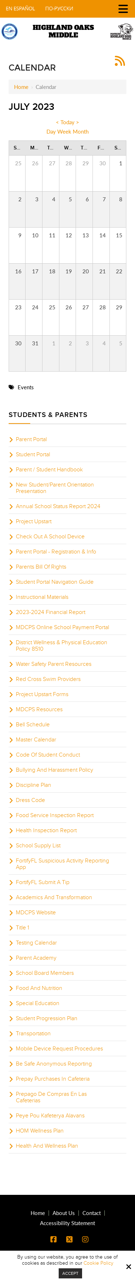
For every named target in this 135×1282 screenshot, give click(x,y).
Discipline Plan (33, 785)
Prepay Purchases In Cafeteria (53, 1079)
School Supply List (38, 845)
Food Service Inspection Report (55, 815)
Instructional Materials (42, 597)
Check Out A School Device (50, 536)
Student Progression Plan (46, 1018)
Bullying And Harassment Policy (54, 770)
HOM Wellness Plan (40, 1131)
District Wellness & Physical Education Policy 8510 (61, 645)
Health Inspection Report (46, 830)
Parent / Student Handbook (49, 469)
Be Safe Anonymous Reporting (54, 1064)
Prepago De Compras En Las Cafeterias (51, 1097)
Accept (70, 1273)
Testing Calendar (36, 943)
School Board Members (45, 973)
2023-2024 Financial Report (50, 612)
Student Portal (33, 454)
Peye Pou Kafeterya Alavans (50, 1115)
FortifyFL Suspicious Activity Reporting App (62, 863)
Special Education (37, 1003)
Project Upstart (33, 521)
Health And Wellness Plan (47, 1146)
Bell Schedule (33, 724)
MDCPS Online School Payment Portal (62, 627)
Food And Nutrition (39, 988)
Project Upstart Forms (42, 694)
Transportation (33, 1033)
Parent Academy (36, 958)
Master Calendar (36, 739)
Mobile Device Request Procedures (59, 1048)
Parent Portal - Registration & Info (56, 551)
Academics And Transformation (54, 897)
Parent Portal (31, 439)
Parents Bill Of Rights (41, 567)
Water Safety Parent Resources (53, 664)
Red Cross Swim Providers (48, 679)
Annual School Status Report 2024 (58, 506)
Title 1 (22, 927)
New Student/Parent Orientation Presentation (55, 487)
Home (21, 87)
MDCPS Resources (39, 709)
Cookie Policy (98, 1263)
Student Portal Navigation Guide (55, 582)
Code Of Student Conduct (48, 755)
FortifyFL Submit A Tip (42, 882)
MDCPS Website (36, 912)
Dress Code (30, 800)
